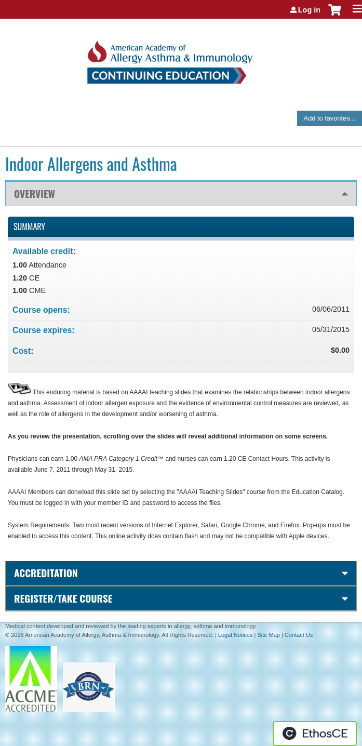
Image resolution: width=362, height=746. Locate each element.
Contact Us (299, 635)
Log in (309, 10)
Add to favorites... (330, 118)
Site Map (268, 635)
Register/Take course (63, 598)
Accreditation (46, 572)
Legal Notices (235, 635)
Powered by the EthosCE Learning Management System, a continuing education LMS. (315, 733)
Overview (34, 193)
